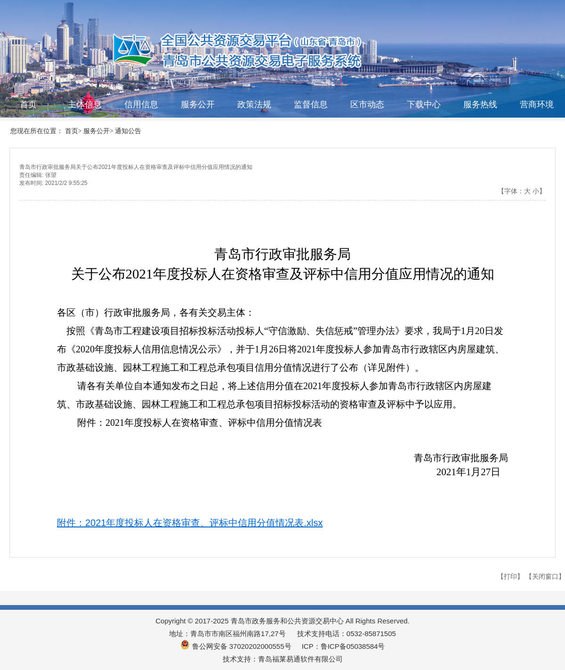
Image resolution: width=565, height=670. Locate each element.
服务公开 (198, 104)
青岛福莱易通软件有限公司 (300, 659)
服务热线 (480, 104)
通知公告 (128, 131)
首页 (28, 104)
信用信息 (141, 104)
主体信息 (85, 104)
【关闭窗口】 (545, 576)
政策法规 (254, 104)
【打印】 (510, 576)
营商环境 (537, 104)
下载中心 (424, 104)
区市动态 (367, 104)
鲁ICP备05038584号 (353, 646)
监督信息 (311, 104)
